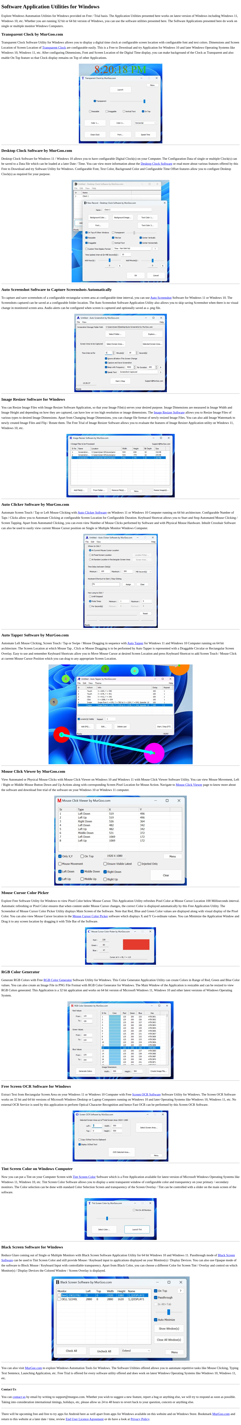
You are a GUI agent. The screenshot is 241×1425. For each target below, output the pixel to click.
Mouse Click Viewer (189, 784)
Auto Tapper (135, 643)
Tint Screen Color (84, 1177)
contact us (19, 1397)
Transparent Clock (54, 47)
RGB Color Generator (58, 980)
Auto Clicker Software (92, 512)
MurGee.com (33, 1368)
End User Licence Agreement (85, 1419)
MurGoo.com (221, 1414)
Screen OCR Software (146, 1094)
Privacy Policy (140, 1419)
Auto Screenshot (161, 297)
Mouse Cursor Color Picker (90, 916)
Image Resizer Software (169, 412)
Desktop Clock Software (156, 163)
